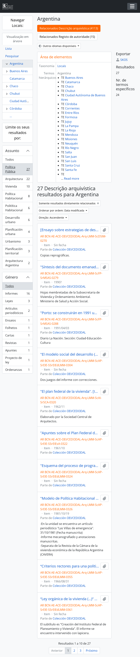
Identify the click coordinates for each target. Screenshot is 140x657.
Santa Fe (71, 170)
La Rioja (70, 130)
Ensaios (17, 321)
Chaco (14, 86)
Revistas (17, 344)
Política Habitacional (17, 196)
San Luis (70, 161)
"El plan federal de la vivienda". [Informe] (69, 391)
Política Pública (17, 169)
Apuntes (17, 351)
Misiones (71, 139)
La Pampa (72, 126)
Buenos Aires (19, 71)
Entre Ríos (72, 113)
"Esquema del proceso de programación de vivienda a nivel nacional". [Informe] (69, 465)
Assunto (12, 150)
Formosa (71, 117)
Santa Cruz (72, 165)
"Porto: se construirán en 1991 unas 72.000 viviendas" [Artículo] (69, 313)
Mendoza (71, 135)
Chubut (15, 94)
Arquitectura (17, 180)
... (11, 116)
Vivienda (17, 187)
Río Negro (72, 148)
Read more (71, 179)
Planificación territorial (17, 251)
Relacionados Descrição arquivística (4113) (69, 28)
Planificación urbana (17, 232)
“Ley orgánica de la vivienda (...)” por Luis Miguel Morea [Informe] (69, 599)
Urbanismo (17, 242)
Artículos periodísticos (17, 310)
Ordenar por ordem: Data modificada (62, 210)
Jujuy (68, 122)
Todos (9, 160)
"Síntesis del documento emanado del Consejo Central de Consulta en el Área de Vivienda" (69, 267)
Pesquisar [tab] (12, 56)
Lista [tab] (8, 49)
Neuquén (71, 143)
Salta (68, 152)
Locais (61, 66)
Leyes (17, 302)
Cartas (17, 336)
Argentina (16, 64)
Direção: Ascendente (52, 217)
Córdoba (16, 109)
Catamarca (17, 79)
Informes (17, 294)
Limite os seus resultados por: (17, 133)
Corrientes (72, 108)
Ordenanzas (17, 370)
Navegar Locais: (18, 23)
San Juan (71, 157)
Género (11, 277)
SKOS (122, 60)
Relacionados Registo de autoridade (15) (67, 37)
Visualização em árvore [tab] (18, 39)
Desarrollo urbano (17, 220)
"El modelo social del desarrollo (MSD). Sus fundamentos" (69, 354)
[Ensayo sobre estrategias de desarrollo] (69, 230)
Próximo (92, 651)
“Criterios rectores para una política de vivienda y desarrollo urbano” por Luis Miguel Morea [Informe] (69, 566)
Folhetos (17, 329)
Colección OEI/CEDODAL (69, 249)
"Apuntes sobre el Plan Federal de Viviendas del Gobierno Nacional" (69, 433)
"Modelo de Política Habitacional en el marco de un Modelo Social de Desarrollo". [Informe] (69, 498)
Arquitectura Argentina (17, 263)
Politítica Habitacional (17, 208)
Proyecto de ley (17, 360)
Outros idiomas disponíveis (58, 46)
